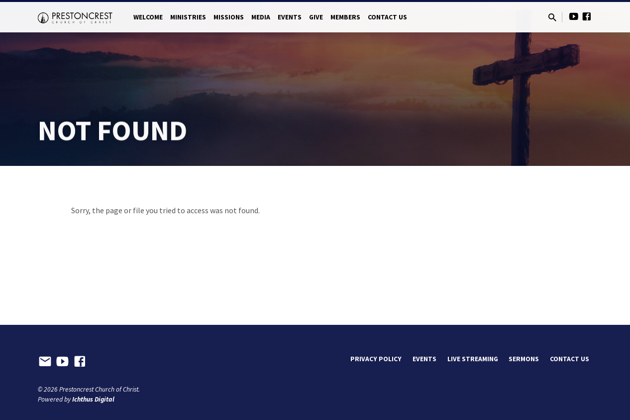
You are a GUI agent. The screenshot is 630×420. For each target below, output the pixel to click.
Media (260, 17)
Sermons (524, 359)
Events (290, 17)
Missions (228, 17)
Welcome (148, 17)
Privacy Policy (376, 359)
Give (316, 17)
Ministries (188, 17)
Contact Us (387, 17)
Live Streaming (472, 359)
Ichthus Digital (93, 399)
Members (345, 17)
